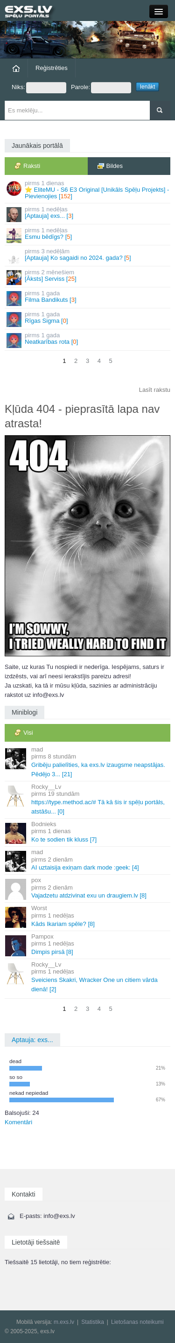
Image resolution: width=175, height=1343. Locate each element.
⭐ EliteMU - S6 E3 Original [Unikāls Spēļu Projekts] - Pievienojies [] (88, 190)
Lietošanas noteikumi (137, 1322)
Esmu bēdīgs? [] (88, 235)
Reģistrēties (51, 67)
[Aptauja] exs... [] (88, 214)
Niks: (39, 87)
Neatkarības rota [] (88, 340)
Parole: (101, 87)
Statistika (92, 1322)
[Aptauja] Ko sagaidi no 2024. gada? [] (88, 256)
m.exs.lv (64, 1322)
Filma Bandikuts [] (88, 298)
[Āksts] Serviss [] (88, 277)
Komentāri (18, 1122)
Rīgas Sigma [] (88, 319)
